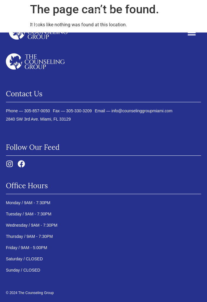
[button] (191, 33)
